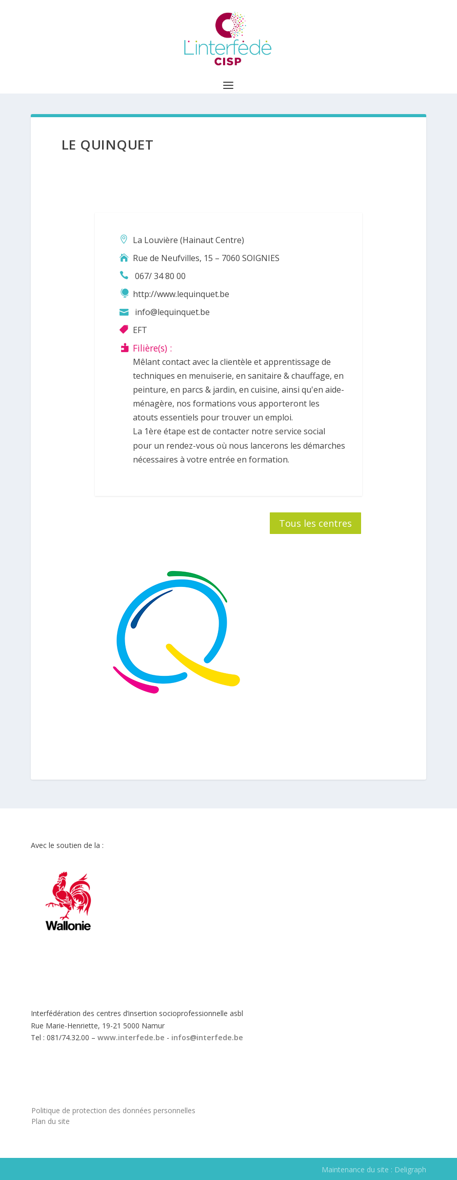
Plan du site (50, 1121)
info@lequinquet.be (172, 312)
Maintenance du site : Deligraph (374, 1169)
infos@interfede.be (207, 1037)
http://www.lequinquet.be (181, 294)
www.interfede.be (131, 1037)
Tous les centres (315, 523)
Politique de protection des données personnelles (113, 1110)
